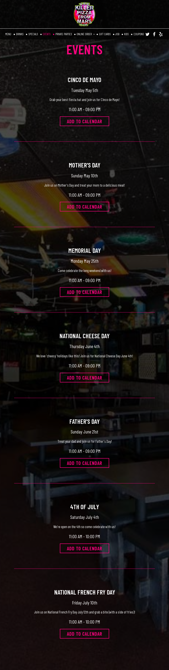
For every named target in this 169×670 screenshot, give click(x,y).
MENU (8, 34)
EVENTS (47, 34)
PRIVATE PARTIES (64, 34)
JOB (117, 34)
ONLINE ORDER (86, 34)
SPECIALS (33, 34)
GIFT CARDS (105, 34)
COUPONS (139, 34)
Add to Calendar (84, 121)
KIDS (126, 34)
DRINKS (20, 34)
